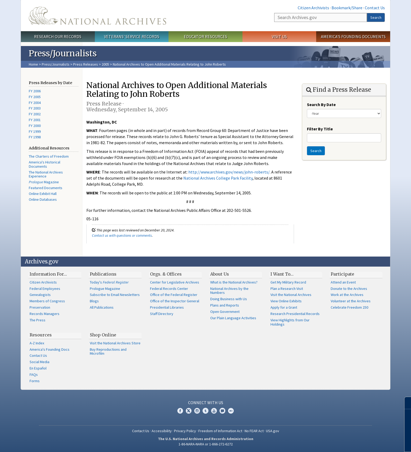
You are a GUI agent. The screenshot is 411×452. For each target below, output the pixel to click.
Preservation (40, 307)
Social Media (39, 361)
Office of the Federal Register (173, 294)
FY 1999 (35, 131)
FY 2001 (35, 119)
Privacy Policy (185, 430)
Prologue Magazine (105, 288)
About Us (219, 274)
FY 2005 (35, 96)
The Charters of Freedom (49, 156)
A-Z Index (37, 343)
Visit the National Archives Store (115, 343)
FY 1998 (35, 137)
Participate (342, 274)
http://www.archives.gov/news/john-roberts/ (229, 172)
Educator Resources (205, 36)
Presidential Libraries (167, 307)
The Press (37, 320)
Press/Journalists (55, 64)
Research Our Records (57, 36)
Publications (103, 274)
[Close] (404, 403)
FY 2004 (35, 102)
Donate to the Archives (349, 288)
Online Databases (43, 199)
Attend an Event (343, 282)
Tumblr (205, 411)
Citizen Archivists (313, 7)
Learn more (364, 442)
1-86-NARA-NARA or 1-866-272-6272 (206, 444)
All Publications (102, 307)
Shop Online (103, 334)
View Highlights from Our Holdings (290, 322)
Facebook (180, 411)
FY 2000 (35, 125)
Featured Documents (45, 187)
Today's (109, 282)
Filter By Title (320, 128)
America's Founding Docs (49, 349)
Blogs (94, 301)
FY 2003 (35, 108)
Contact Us (375, 7)
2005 (105, 64)
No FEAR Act (254, 430)
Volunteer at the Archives (351, 301)
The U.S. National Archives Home (97, 16)
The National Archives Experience (46, 174)
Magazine (44, 182)
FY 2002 (35, 114)
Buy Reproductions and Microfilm (108, 351)
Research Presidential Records (295, 313)
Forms (35, 380)
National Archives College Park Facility (218, 178)
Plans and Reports (224, 305)
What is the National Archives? (234, 282)
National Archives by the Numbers (229, 290)
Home (33, 64)
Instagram (197, 411)
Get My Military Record (288, 282)
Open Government (225, 311)
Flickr (231, 411)
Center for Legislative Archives (174, 282)
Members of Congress (47, 301)
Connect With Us (205, 402)
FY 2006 (35, 91)
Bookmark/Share (346, 7)
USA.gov (272, 430)
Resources (41, 334)
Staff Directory (161, 313)
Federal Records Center (169, 288)
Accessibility (162, 430)
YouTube (214, 411)
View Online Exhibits (286, 301)
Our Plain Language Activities (233, 318)
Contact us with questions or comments (122, 235)
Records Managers (44, 313)
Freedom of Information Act (220, 430)
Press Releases (85, 64)
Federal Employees (45, 288)
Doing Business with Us (228, 298)
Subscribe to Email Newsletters (115, 294)
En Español (38, 368)
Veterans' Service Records (131, 36)
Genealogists (40, 294)
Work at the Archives (347, 294)
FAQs (34, 374)
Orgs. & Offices (166, 274)
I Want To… (281, 274)
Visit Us (279, 36)
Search (375, 17)
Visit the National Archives (290, 294)
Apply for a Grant (283, 307)
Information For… (48, 274)
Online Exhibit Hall (43, 193)
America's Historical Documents (44, 164)
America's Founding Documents (353, 36)
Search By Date (321, 104)
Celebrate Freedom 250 (349, 307)
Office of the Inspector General (174, 301)
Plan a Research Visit (286, 288)
